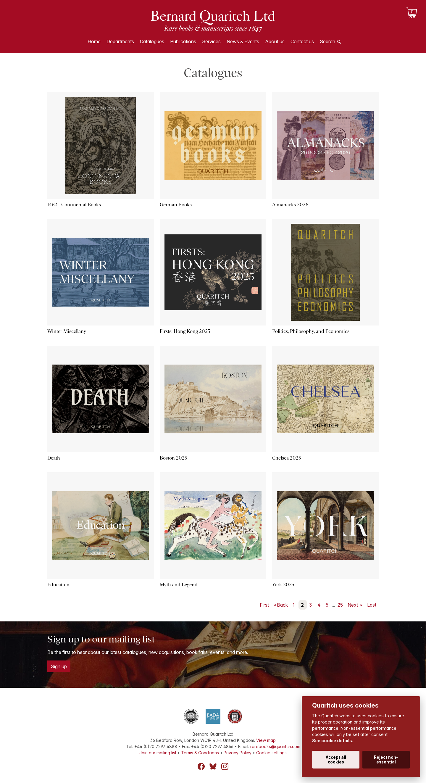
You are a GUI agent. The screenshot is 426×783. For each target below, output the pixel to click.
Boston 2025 (173, 458)
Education (58, 584)
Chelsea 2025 (286, 458)
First (264, 605)
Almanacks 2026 (290, 204)
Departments (120, 41)
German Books (176, 204)
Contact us (302, 41)
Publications (183, 41)
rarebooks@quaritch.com (275, 746)
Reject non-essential (386, 759)
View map (266, 740)
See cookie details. (332, 740)
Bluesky (213, 766)
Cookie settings (271, 752)
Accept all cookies (336, 759)
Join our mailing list (157, 752)
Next (353, 605)
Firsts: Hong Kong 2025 (185, 331)
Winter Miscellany (66, 331)
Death (53, 458)
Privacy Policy (237, 752)
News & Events (243, 41)
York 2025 (283, 584)
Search (327, 41)
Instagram (224, 766)
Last (371, 605)
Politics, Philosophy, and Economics (310, 331)
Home (94, 41)
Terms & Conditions (200, 752)
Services (211, 41)
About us (275, 41)
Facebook (201, 766)
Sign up (59, 666)
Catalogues (152, 41)
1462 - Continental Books (74, 204)
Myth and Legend (179, 584)
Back (282, 605)
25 (340, 605)
